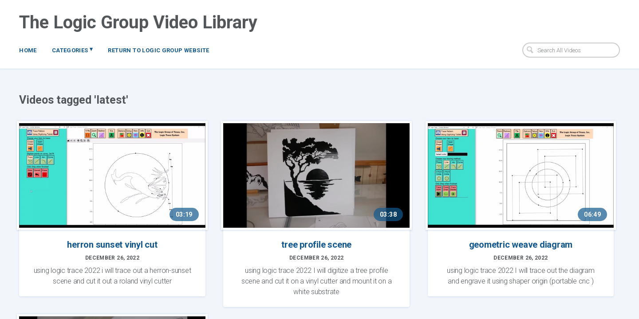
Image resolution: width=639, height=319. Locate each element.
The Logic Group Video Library (138, 22)
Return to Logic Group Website (158, 50)
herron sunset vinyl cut (112, 244)
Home (28, 50)
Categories (72, 50)
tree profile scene (316, 244)
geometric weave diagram (520, 244)
